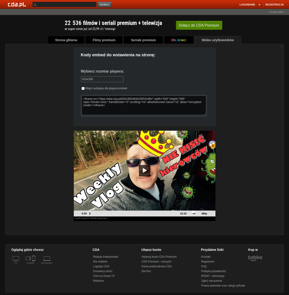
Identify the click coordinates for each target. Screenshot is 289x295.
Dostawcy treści (102, 271)
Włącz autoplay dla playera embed (104, 88)
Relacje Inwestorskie (105, 256)
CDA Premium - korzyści (156, 261)
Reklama (98, 280)
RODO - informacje (213, 276)
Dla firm (146, 271)
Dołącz (199, 25)
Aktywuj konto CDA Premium (159, 256)
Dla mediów (100, 261)
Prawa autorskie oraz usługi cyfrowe (223, 285)
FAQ (204, 266)
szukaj (104, 5)
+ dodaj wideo (276, 12)
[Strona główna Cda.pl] (17, 4)
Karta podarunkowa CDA (157, 266)
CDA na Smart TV (104, 276)
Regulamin (207, 261)
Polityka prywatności (213, 271)
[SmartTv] (34, 265)
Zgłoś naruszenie (211, 280)
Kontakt (206, 256)
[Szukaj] (64, 4)
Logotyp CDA (101, 266)
